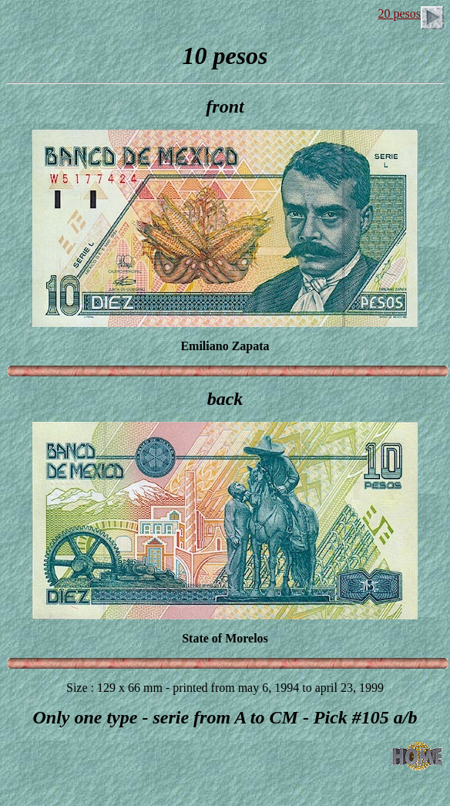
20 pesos (411, 13)
